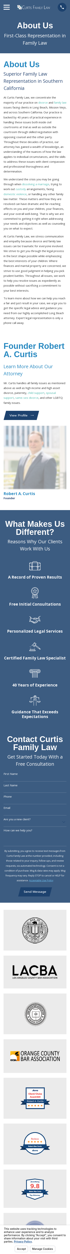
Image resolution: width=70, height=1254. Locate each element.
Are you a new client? (17, 819)
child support (36, 393)
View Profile (21, 415)
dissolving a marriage (35, 184)
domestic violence (15, 194)
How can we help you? (18, 830)
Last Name (11, 785)
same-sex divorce (26, 398)
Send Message (35, 891)
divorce (43, 102)
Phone (8, 796)
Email (7, 807)
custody (21, 189)
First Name (11, 773)
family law (60, 102)
